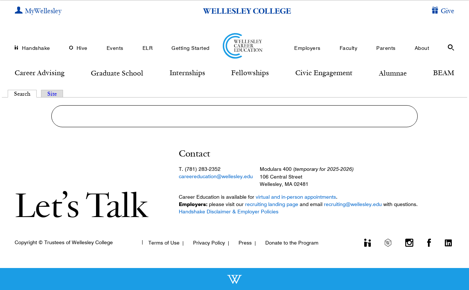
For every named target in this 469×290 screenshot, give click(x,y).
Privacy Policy (209, 243)
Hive (82, 48)
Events (115, 48)
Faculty (349, 48)
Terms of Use (164, 243)
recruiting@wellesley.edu (353, 204)
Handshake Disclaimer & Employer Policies (228, 211)
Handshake (36, 48)
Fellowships (250, 72)
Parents (386, 48)
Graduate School (117, 73)
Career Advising (39, 72)
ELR (148, 48)
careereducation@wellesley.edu (216, 176)
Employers (307, 48)
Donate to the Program (291, 243)
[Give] (443, 11)
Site (52, 93)
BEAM (443, 72)
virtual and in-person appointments (296, 197)
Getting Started (190, 48)
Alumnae (393, 73)
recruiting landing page (271, 204)
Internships (187, 72)
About (422, 48)
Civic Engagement (323, 72)
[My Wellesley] (38, 11)
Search (25, 93)
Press (245, 243)
